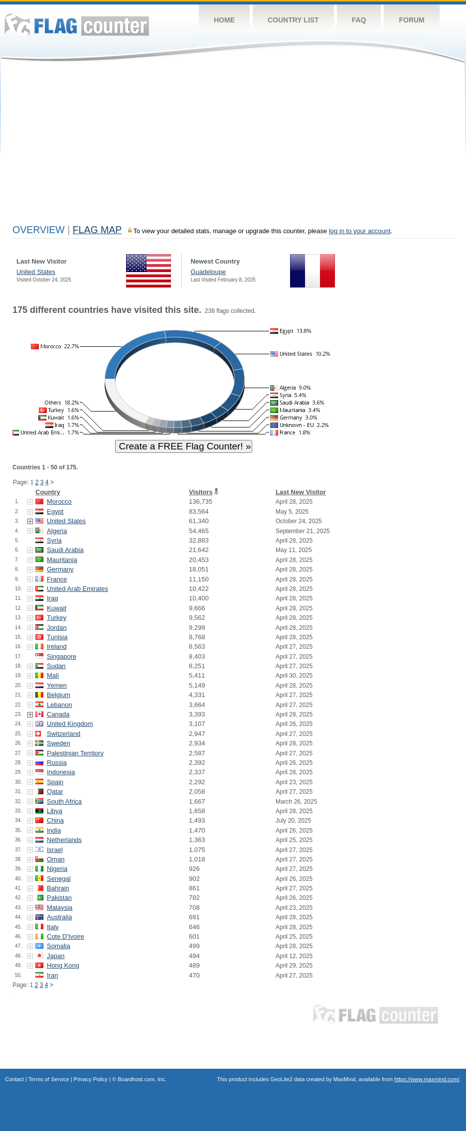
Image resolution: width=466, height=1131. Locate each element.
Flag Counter (76, 24)
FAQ (359, 20)
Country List (293, 20)
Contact (14, 1079)
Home (224, 20)
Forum (411, 20)
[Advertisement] (233, 145)
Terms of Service (48, 1079)
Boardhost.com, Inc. (142, 1079)
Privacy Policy (91, 1079)
